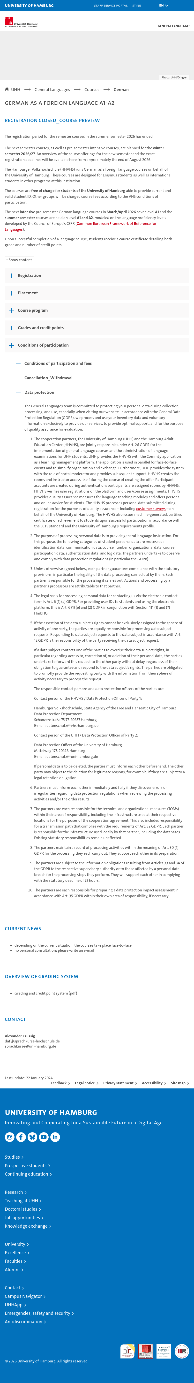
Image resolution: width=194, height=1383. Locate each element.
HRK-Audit (161, 1349)
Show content (20, 259)
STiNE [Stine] (136, 5)
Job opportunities (22, 1218)
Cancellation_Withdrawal (48, 378)
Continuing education (26, 1174)
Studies (12, 1157)
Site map (178, 1083)
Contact (12, 1288)
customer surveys (151, 508)
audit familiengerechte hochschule (127, 1351)
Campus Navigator (23, 1296)
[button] (163, 5)
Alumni (12, 1270)
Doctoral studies (21, 1209)
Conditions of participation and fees (58, 363)
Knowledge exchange (26, 1226)
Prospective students (25, 1166)
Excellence (15, 1253)
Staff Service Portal (110, 5)
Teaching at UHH (21, 1201)
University (15, 1244)
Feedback (59, 1083)
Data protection (39, 392)
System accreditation (182, 1349)
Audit (143, 1346)
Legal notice (85, 1083)
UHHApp (13, 1305)
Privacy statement (118, 1083)
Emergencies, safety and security (37, 1313)
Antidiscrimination (23, 1322)
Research (14, 1192)
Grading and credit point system (41, 993)
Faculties (13, 1261)
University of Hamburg (29, 5)
